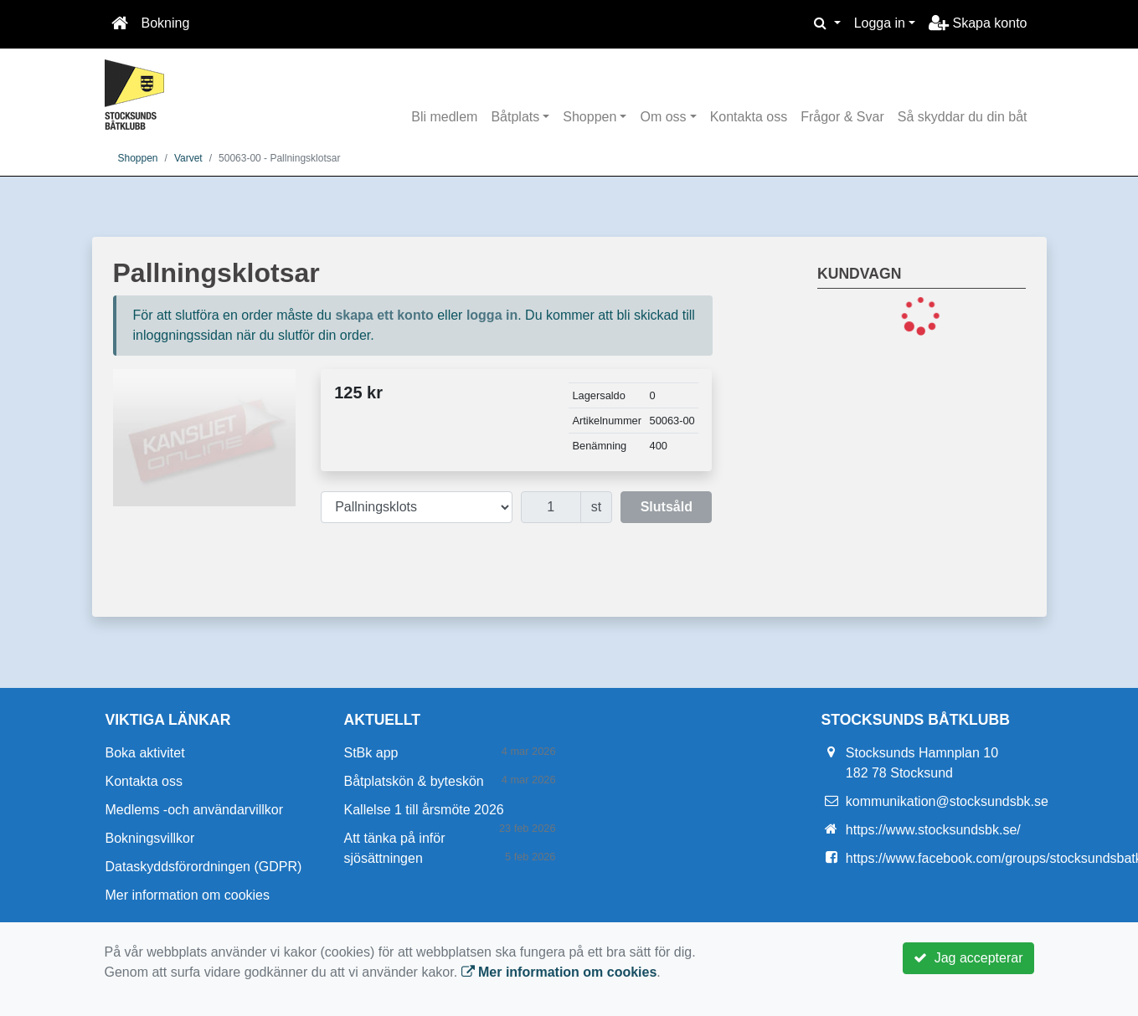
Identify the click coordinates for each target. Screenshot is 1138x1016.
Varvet (188, 158)
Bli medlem (444, 117)
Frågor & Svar (842, 117)
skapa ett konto (384, 315)
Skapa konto (978, 23)
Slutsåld (667, 507)
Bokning (166, 23)
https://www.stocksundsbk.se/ (933, 830)
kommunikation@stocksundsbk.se (947, 801)
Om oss (663, 117)
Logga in (879, 23)
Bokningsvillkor (150, 838)
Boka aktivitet (145, 753)
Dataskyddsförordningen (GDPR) (204, 866)
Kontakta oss (749, 117)
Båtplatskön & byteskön (414, 781)
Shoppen (589, 117)
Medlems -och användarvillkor (195, 810)
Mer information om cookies (188, 895)
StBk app (371, 753)
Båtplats (515, 117)
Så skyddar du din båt (962, 117)
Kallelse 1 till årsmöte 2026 (424, 810)
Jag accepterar (968, 958)
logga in (492, 315)
